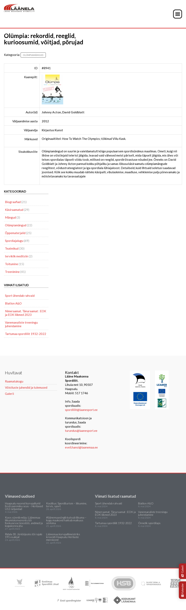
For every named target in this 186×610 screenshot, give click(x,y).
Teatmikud (11, 248)
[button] (177, 14)
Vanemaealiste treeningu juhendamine (21, 324)
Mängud (10, 217)
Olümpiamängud (33, 55)
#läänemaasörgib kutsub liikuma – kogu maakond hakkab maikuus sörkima (66, 520)
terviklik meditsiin (16, 256)
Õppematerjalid (15, 233)
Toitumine (11, 264)
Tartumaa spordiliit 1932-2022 (25, 334)
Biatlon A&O (13, 303)
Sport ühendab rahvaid (20, 295)
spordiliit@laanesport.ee (81, 410)
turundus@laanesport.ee (81, 430)
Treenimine (12, 271)
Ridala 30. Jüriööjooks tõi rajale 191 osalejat (23, 535)
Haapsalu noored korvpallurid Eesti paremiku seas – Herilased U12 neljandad (24, 506)
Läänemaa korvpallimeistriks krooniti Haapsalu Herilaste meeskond (63, 536)
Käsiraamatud (14, 209)
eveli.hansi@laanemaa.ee (81, 447)
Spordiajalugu (14, 240)
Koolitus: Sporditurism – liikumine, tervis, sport (66, 505)
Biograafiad (13, 202)
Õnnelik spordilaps (149, 523)
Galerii (182, 571)
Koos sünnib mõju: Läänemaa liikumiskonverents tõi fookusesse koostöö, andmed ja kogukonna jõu (24, 521)
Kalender (182, 590)
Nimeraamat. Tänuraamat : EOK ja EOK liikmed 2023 (25, 312)
